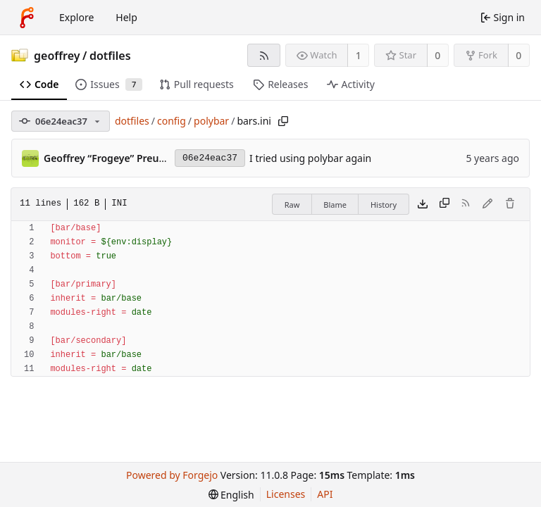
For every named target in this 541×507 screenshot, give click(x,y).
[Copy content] (444, 204)
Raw (292, 204)
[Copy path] (283, 121)
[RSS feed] (263, 55)
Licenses (286, 494)
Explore (76, 17)
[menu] (231, 494)
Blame (335, 204)
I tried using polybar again (310, 158)
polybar (211, 120)
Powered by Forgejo (172, 475)
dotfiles (110, 56)
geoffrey (57, 56)
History (384, 204)
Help (126, 17)
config (171, 120)
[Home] (26, 17)
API (324, 494)
